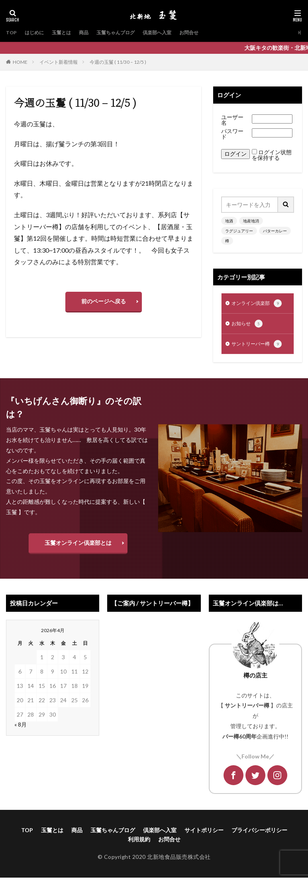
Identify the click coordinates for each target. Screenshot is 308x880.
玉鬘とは (67, 32)
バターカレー (275, 230)
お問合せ (211, 32)
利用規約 (139, 841)
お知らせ (248, 325)
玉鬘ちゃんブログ (128, 32)
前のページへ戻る (103, 301)
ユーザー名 (232, 120)
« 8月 (20, 726)
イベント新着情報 (58, 62)
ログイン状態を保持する (272, 155)
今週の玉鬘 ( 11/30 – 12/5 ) (118, 62)
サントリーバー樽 (259, 346)
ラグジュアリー (239, 230)
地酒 (229, 220)
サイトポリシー (204, 832)
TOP (12, 32)
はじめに (37, 32)
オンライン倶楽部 (259, 304)
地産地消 (251, 220)
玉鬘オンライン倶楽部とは (78, 545)
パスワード (232, 134)
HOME (20, 62)
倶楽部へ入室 (175, 32)
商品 (92, 32)
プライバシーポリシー (259, 832)
